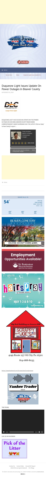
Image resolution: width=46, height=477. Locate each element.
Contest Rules (20, 466)
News (5, 182)
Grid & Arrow (40, 471)
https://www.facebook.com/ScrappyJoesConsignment (17, 370)
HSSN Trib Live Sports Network (19, 468)
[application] (23, 422)
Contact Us (12, 466)
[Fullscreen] (42, 432)
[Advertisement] (23, 12)
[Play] (4, 432)
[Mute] (39, 432)
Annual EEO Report (30, 466)
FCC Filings (31, 468)
